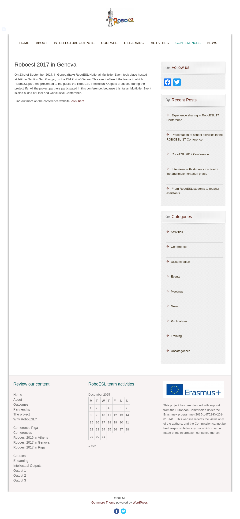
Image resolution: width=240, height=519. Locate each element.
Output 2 (19, 475)
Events (175, 276)
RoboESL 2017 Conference (190, 154)
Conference (179, 246)
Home (24, 43)
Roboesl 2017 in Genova (31, 442)
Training (176, 336)
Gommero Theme (103, 502)
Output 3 (19, 480)
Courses (109, 43)
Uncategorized (181, 351)
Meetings (177, 291)
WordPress (140, 502)
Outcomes (20, 404)
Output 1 (19, 470)
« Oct (92, 446)
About (41, 43)
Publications (179, 321)
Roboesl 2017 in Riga (29, 447)
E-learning (134, 43)
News (212, 43)
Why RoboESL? (25, 419)
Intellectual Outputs (74, 43)
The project (21, 414)
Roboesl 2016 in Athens (30, 437)
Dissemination (180, 261)
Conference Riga (25, 428)
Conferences (188, 43)
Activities (160, 43)
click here (77, 101)
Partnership (21, 409)
